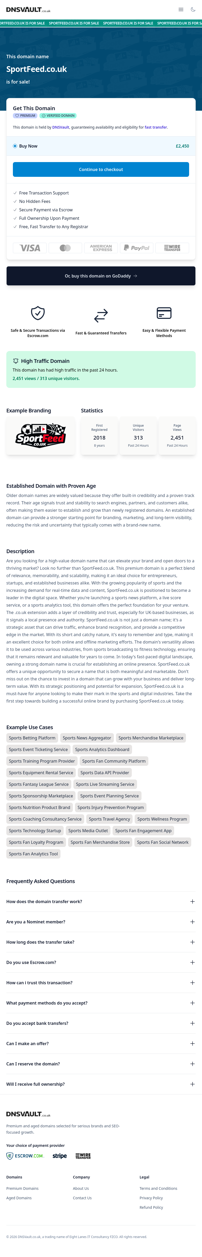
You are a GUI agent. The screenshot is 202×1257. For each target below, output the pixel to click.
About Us (81, 1188)
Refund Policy (151, 1207)
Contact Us (82, 1197)
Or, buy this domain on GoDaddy (101, 276)
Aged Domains (19, 1197)
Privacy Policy (151, 1197)
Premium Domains (22, 1188)
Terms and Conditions (158, 1188)
